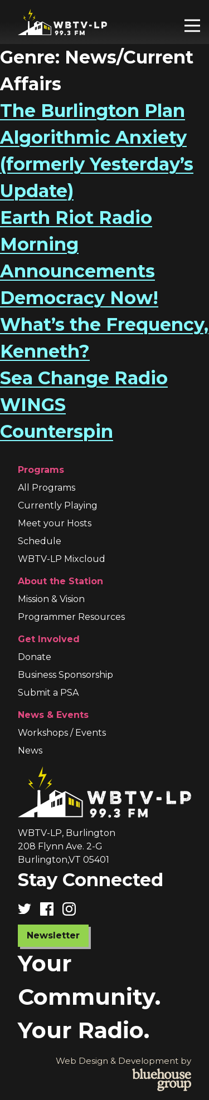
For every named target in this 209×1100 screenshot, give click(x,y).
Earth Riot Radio (76, 217)
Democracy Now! (79, 298)
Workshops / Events (62, 732)
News (30, 750)
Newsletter (53, 935)
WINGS (33, 404)
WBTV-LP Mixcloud (61, 559)
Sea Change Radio (84, 378)
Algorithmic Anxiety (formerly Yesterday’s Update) (96, 164)
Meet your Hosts (54, 523)
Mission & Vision (51, 599)
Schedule (39, 541)
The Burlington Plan (92, 110)
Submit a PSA (48, 692)
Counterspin (56, 431)
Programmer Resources (71, 617)
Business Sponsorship (65, 674)
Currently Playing (58, 505)
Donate (34, 657)
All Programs (46, 487)
